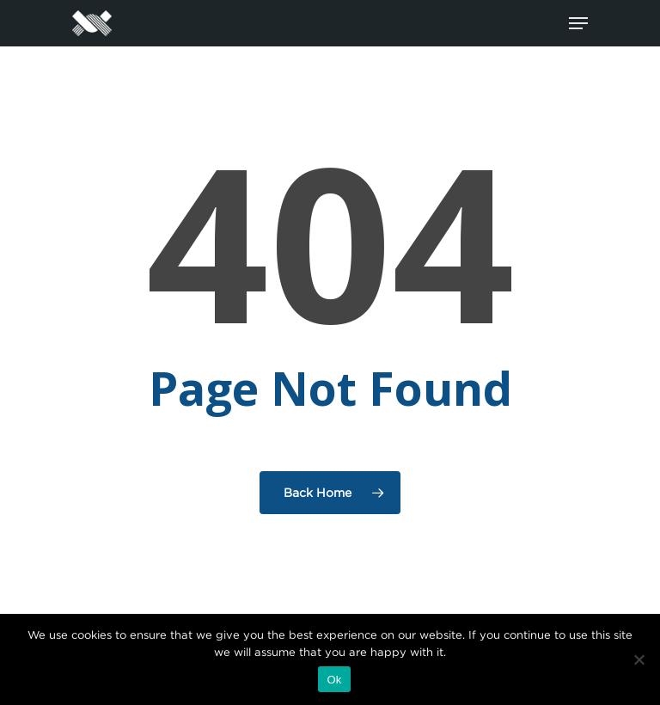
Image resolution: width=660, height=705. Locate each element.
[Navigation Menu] (578, 23)
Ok (334, 679)
